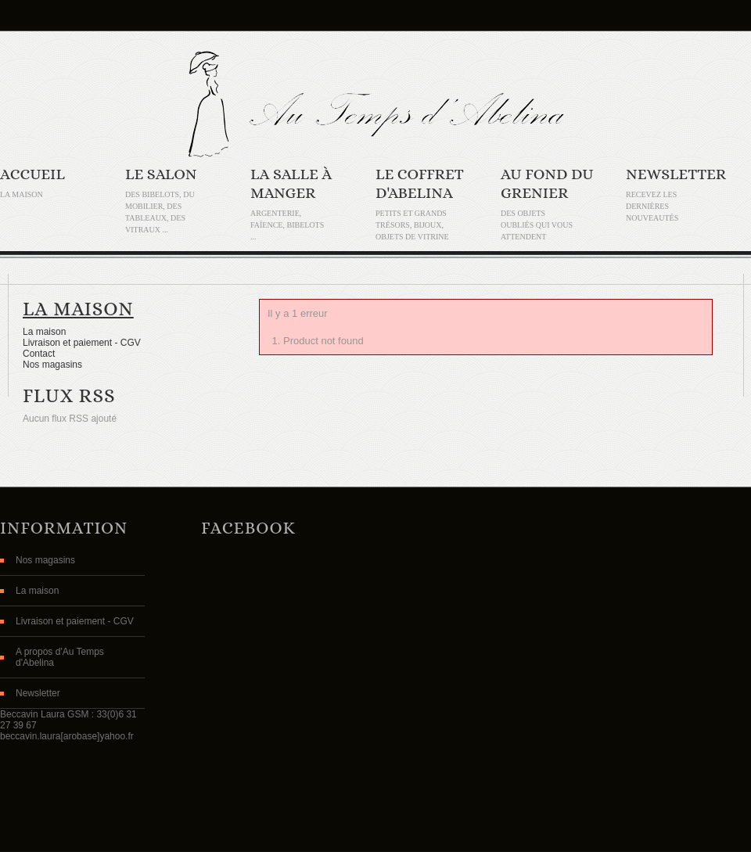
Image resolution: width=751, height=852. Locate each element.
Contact (39, 353)
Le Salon (161, 174)
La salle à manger (291, 183)
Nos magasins (52, 364)
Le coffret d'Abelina (420, 183)
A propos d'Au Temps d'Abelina (60, 657)
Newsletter (676, 174)
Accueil (32, 174)
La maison (78, 308)
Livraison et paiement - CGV (82, 342)
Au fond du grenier (547, 183)
